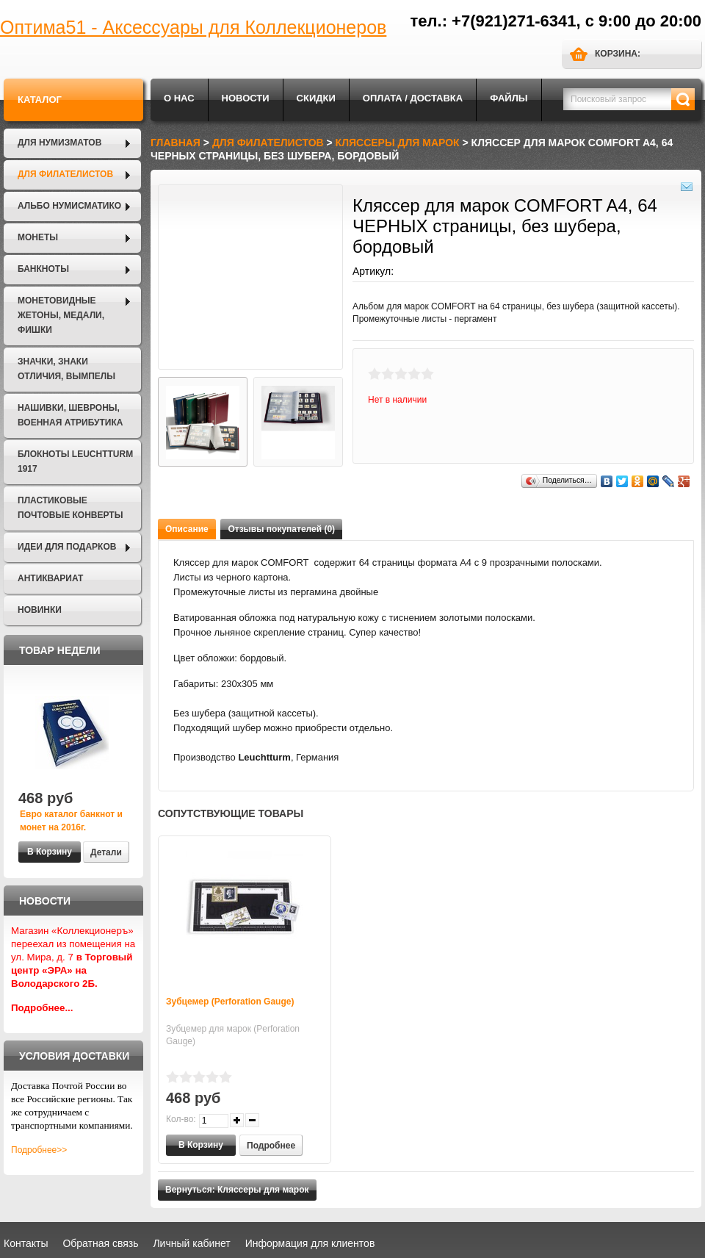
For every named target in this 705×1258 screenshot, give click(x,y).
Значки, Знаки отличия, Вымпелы (66, 368)
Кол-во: (181, 1119)
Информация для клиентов (310, 1243)
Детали (106, 852)
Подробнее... (42, 1007)
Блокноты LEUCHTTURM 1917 (75, 461)
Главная (175, 142)
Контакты (26, 1243)
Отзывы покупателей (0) (281, 529)
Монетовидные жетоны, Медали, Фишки (61, 315)
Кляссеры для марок (398, 142)
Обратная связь (100, 1243)
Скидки (316, 98)
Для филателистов (65, 174)
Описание (187, 529)
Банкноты (43, 269)
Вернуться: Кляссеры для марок (237, 1190)
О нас (179, 98)
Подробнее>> (39, 1150)
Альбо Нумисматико (69, 206)
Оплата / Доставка (413, 98)
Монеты (38, 237)
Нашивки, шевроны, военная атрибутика (70, 415)
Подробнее (271, 1145)
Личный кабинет (191, 1243)
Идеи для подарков (67, 547)
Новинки (40, 610)
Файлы (508, 98)
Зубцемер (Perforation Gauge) (230, 1001)
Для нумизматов (59, 142)
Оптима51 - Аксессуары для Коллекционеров (193, 27)
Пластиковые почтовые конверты (70, 507)
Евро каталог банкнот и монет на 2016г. (71, 821)
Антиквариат (50, 578)
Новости (246, 98)
